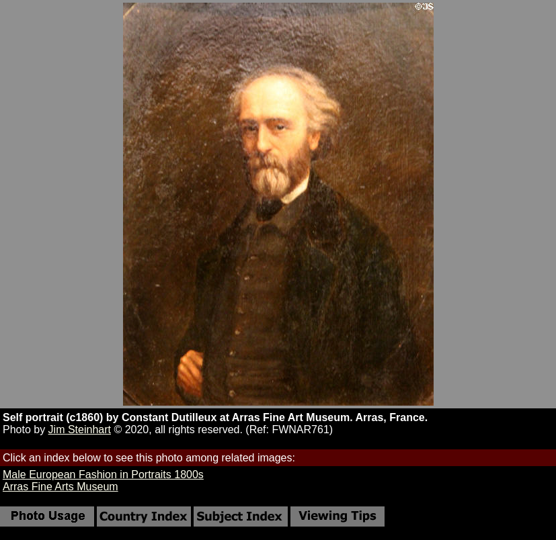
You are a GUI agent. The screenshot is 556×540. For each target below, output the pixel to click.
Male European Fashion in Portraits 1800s (103, 474)
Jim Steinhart (79, 429)
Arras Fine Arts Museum (60, 486)
